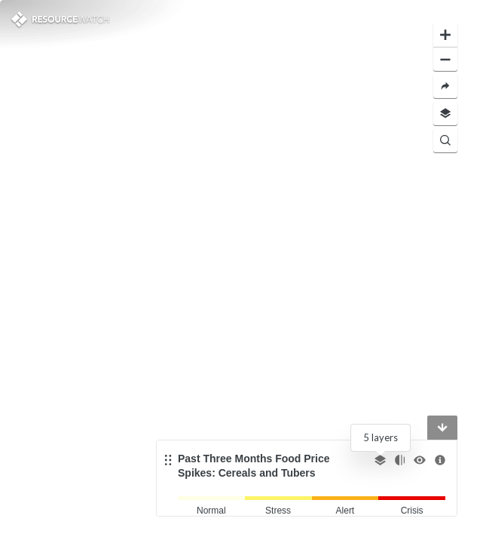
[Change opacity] (400, 460)
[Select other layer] (380, 460)
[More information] (440, 460)
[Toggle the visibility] (420, 460)
